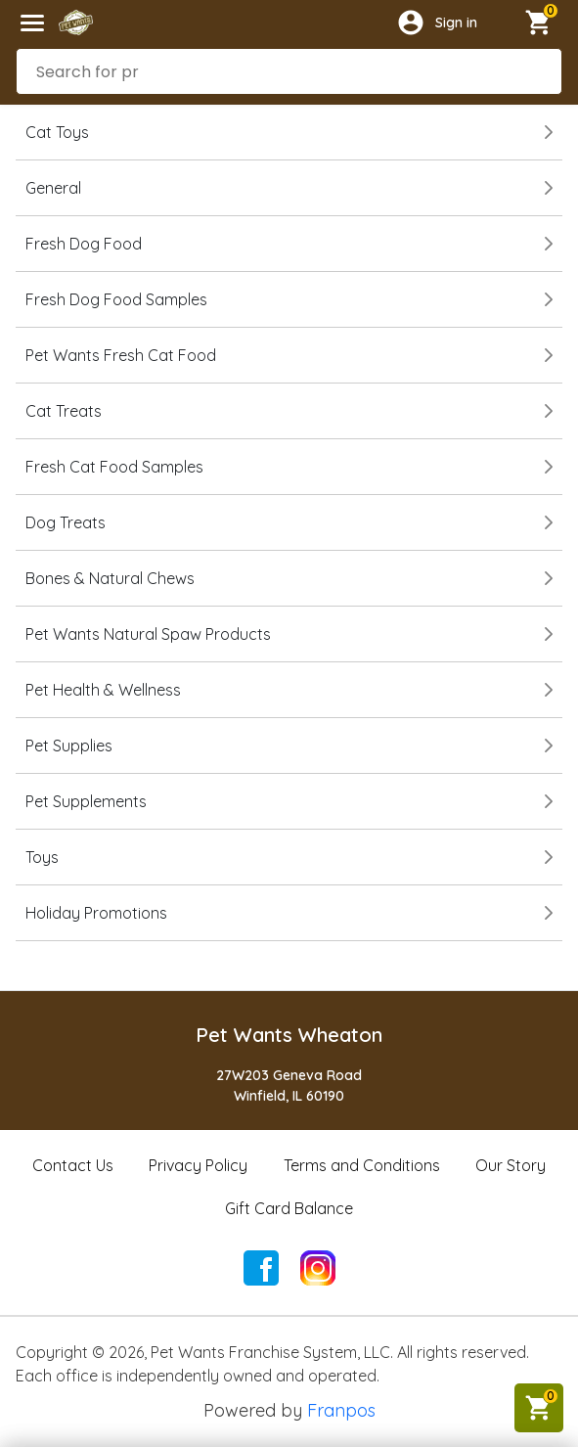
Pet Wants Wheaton (289, 1034)
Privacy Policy (198, 1165)
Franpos (341, 1410)
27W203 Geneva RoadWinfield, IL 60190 (289, 1085)
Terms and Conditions (362, 1165)
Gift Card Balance (289, 1208)
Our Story (510, 1165)
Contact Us (72, 1165)
